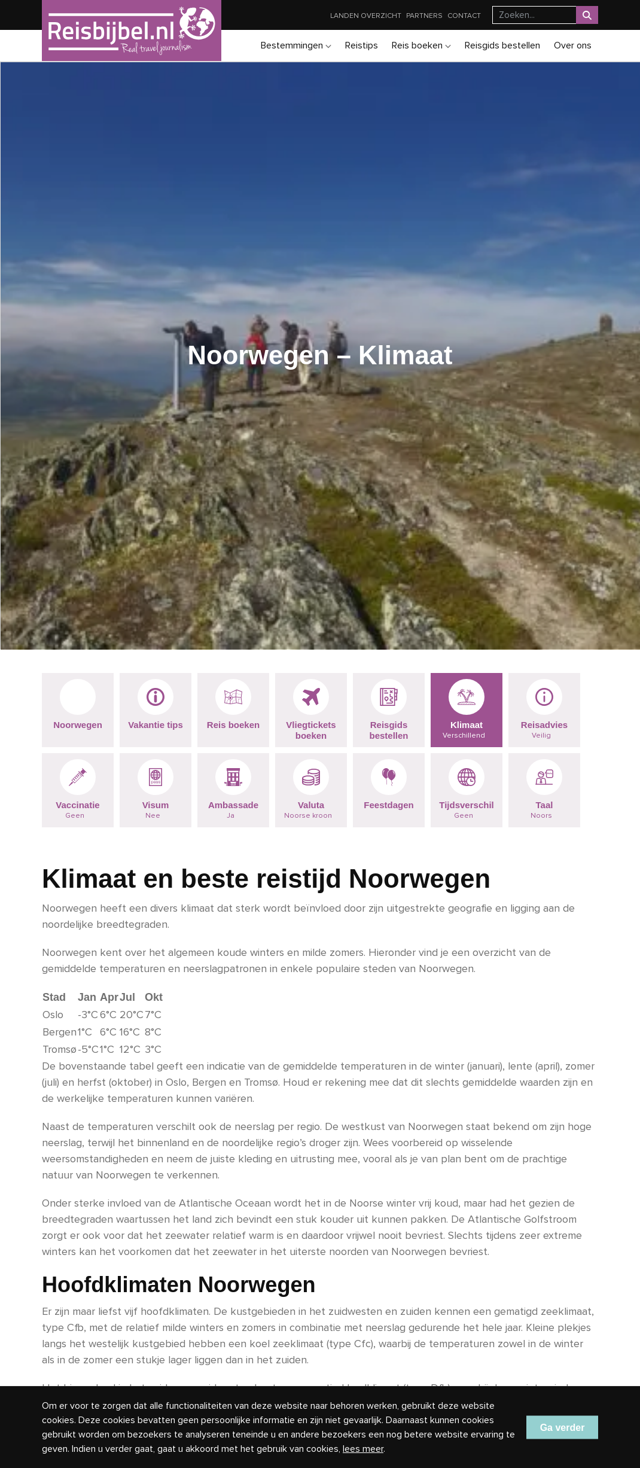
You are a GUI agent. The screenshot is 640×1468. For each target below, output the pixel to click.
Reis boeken (421, 45)
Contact (464, 15)
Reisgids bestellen (502, 45)
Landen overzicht (365, 15)
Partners (424, 15)
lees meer (363, 1449)
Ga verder (562, 1427)
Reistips (361, 45)
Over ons (573, 45)
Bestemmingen (296, 45)
